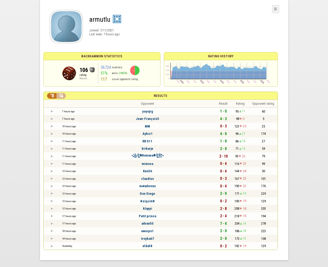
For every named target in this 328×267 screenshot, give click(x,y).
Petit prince (147, 216)
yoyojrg (147, 111)
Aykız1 (147, 134)
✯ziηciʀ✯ (147, 201)
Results (160, 96)
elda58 (147, 246)
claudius (147, 179)
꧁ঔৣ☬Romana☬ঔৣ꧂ (147, 155)
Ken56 (147, 171)
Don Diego (147, 194)
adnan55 (147, 223)
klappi (147, 208)
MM (147, 126)
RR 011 (147, 141)
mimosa (147, 164)
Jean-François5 (147, 119)
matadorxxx (147, 186)
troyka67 (147, 239)
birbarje (147, 149)
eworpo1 (147, 231)
